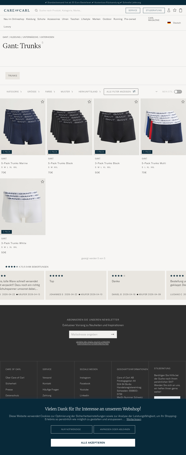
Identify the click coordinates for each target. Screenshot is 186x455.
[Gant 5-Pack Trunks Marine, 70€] (22, 136)
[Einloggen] (169, 10)
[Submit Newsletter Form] (112, 334)
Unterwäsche (30, 37)
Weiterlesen (134, 419)
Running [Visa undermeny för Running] (118, 19)
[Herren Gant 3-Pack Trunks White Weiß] (22, 206)
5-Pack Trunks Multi (154, 163)
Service (133, 10)
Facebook (85, 383)
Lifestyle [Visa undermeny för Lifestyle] (85, 19)
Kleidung (15, 37)
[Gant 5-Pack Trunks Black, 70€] (69, 136)
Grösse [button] (33, 91)
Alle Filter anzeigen (121, 91)
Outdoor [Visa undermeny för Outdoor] (107, 19)
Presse (9, 389)
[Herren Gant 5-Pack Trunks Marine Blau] (22, 126)
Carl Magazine (154, 19)
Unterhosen (47, 37)
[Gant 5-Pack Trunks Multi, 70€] (163, 136)
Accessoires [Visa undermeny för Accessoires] (53, 19)
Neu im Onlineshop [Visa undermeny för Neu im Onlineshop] (14, 19)
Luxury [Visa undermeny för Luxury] (7, 26)
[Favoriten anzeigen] (174, 10)
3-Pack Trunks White (13, 243)
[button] (155, 92)
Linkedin (84, 395)
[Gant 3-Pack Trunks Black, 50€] (116, 136)
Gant (5, 37)
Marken (96, 19)
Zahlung (47, 395)
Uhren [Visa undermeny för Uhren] (65, 19)
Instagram (85, 377)
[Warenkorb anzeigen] (180, 10)
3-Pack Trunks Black (107, 163)
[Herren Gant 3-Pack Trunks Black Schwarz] (116, 126)
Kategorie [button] (14, 91)
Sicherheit (11, 383)
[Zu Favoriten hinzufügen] (41, 102)
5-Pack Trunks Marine (14, 163)
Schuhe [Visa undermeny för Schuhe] (41, 19)
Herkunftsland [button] (90, 91)
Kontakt (47, 383)
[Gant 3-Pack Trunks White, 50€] (22, 216)
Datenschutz (12, 395)
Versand (47, 377)
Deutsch (177, 23)
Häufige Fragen (51, 389)
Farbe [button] (50, 91)
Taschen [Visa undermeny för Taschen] (74, 19)
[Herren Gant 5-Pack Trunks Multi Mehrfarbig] (163, 126)
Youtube (84, 389)
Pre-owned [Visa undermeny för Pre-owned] (130, 19)
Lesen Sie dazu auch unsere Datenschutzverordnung (93, 343)
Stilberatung (154, 10)
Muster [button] (67, 91)
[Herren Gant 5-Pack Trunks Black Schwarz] (69, 126)
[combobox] (177, 23)
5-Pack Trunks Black (60, 163)
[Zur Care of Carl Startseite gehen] (17, 10)
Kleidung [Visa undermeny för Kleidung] (30, 19)
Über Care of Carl (15, 377)
